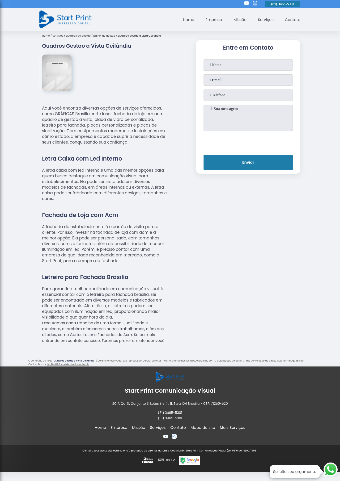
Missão (239, 19)
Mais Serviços (232, 427)
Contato (292, 19)
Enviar (248, 162)
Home (188, 19)
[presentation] (248, 142)
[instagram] (255, 4)
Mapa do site (203, 427)
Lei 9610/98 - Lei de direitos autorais (68, 364)
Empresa (213, 19)
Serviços (266, 19)
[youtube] (246, 4)
